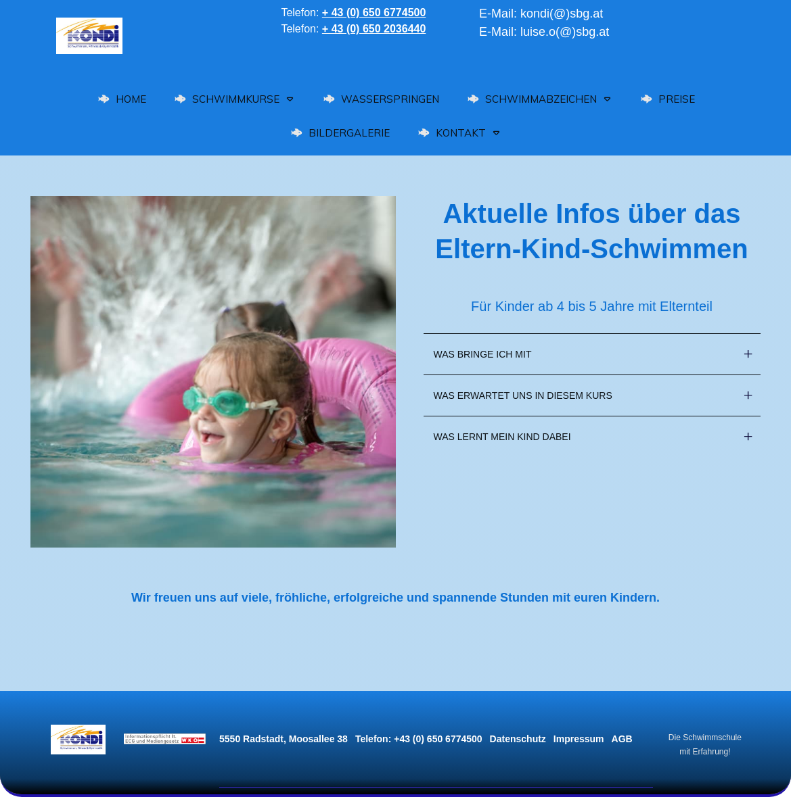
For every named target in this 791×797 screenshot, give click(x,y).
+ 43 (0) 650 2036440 (374, 28)
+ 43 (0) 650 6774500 (374, 12)
